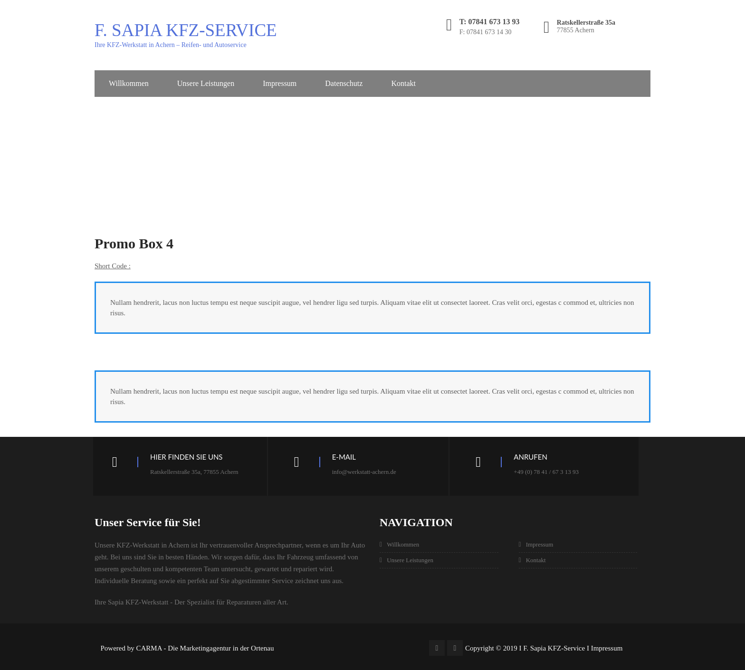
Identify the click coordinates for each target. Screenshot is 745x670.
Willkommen (129, 83)
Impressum (279, 83)
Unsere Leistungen (205, 83)
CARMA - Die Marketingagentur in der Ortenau (205, 648)
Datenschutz (344, 83)
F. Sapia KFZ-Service (186, 30)
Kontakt (403, 83)
